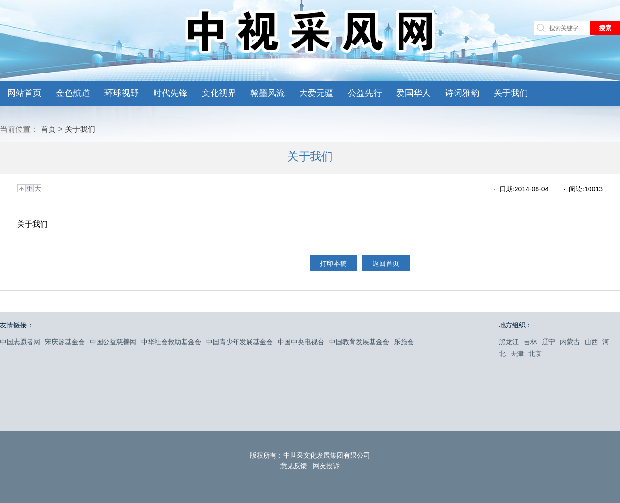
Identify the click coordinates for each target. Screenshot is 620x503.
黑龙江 (509, 342)
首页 (48, 129)
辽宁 (548, 342)
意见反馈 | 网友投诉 (309, 466)
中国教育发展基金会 (359, 342)
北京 (535, 353)
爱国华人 (413, 93)
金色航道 (73, 93)
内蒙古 (570, 342)
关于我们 (511, 93)
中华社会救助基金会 (171, 342)
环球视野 (121, 93)
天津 (517, 353)
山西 (591, 342)
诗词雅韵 (462, 93)
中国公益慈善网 (113, 342)
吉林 (530, 342)
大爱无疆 (316, 93)
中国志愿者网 (20, 342)
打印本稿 (333, 263)
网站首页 (24, 93)
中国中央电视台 (301, 342)
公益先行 (365, 93)
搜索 (605, 27)
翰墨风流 (267, 93)
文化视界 (219, 93)
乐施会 (404, 342)
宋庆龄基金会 (65, 342)
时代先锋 (170, 93)
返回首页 (385, 263)
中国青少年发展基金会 (239, 342)
